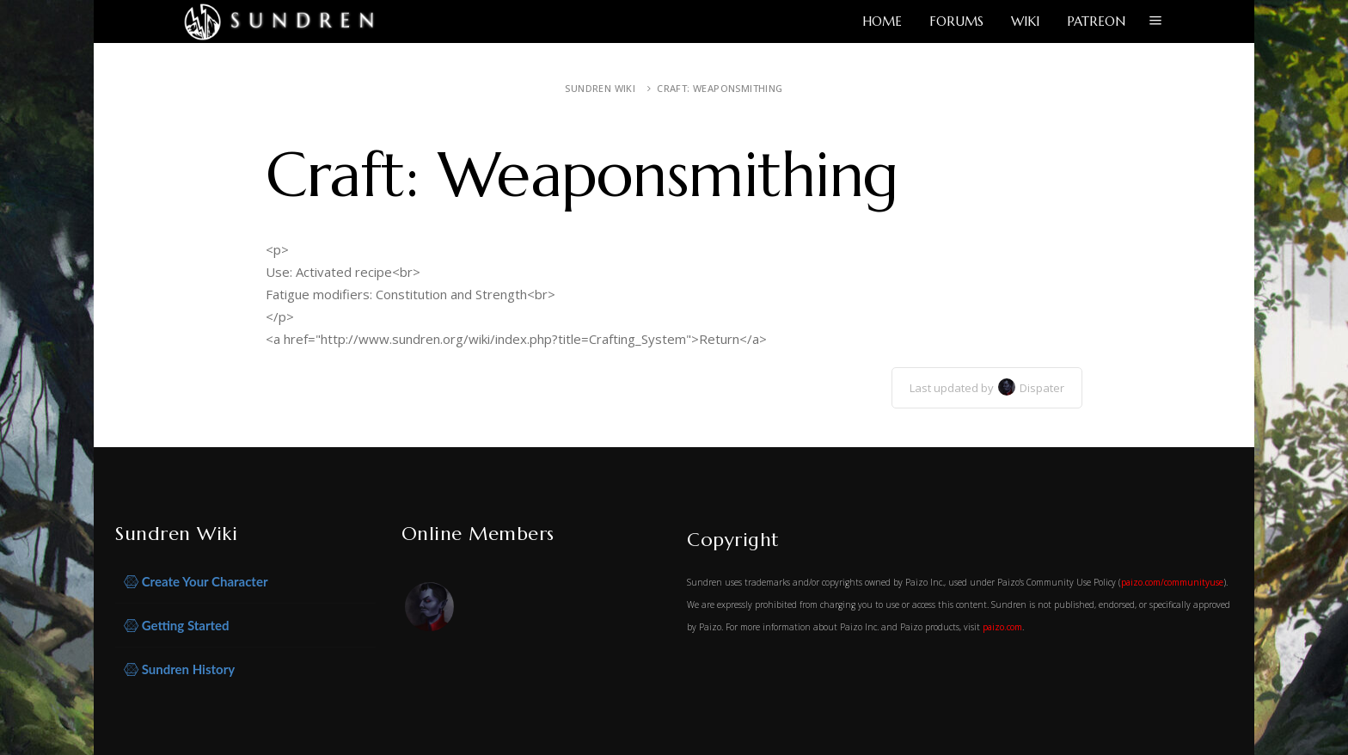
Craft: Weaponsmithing (719, 88)
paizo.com (1002, 627)
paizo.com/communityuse (1172, 582)
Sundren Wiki (600, 88)
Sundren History (179, 669)
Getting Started (177, 625)
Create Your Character (196, 581)
